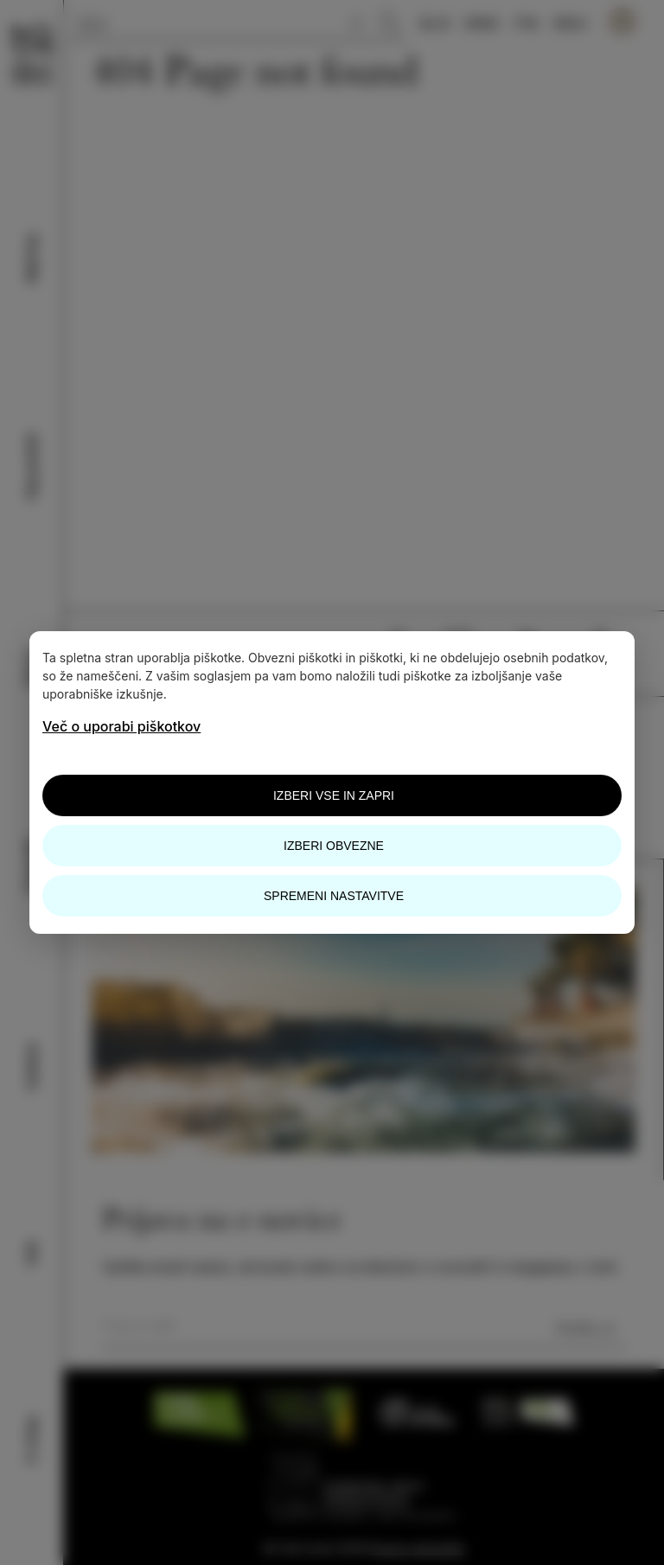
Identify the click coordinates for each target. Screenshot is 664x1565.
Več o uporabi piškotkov (121, 726)
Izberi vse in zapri (333, 795)
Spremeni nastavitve (334, 896)
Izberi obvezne (334, 846)
